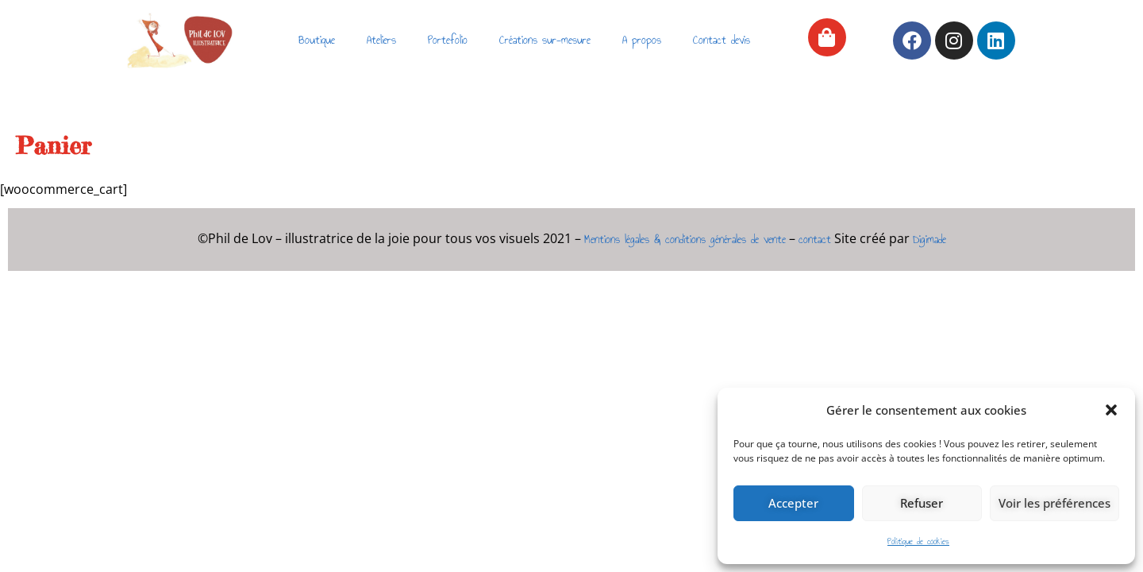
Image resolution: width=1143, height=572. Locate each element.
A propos (641, 40)
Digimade (929, 239)
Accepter (793, 503)
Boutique (316, 40)
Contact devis (721, 40)
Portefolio (448, 40)
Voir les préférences (1054, 503)
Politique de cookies (918, 541)
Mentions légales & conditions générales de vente (685, 239)
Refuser (921, 503)
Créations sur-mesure (545, 40)
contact (815, 239)
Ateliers (381, 40)
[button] (1111, 410)
